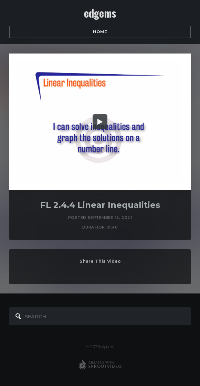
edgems (100, 13)
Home (100, 31)
